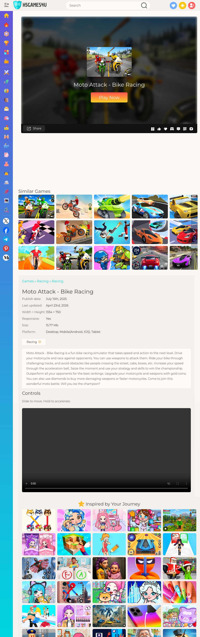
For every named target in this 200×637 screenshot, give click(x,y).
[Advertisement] (109, 160)
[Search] (108, 5)
